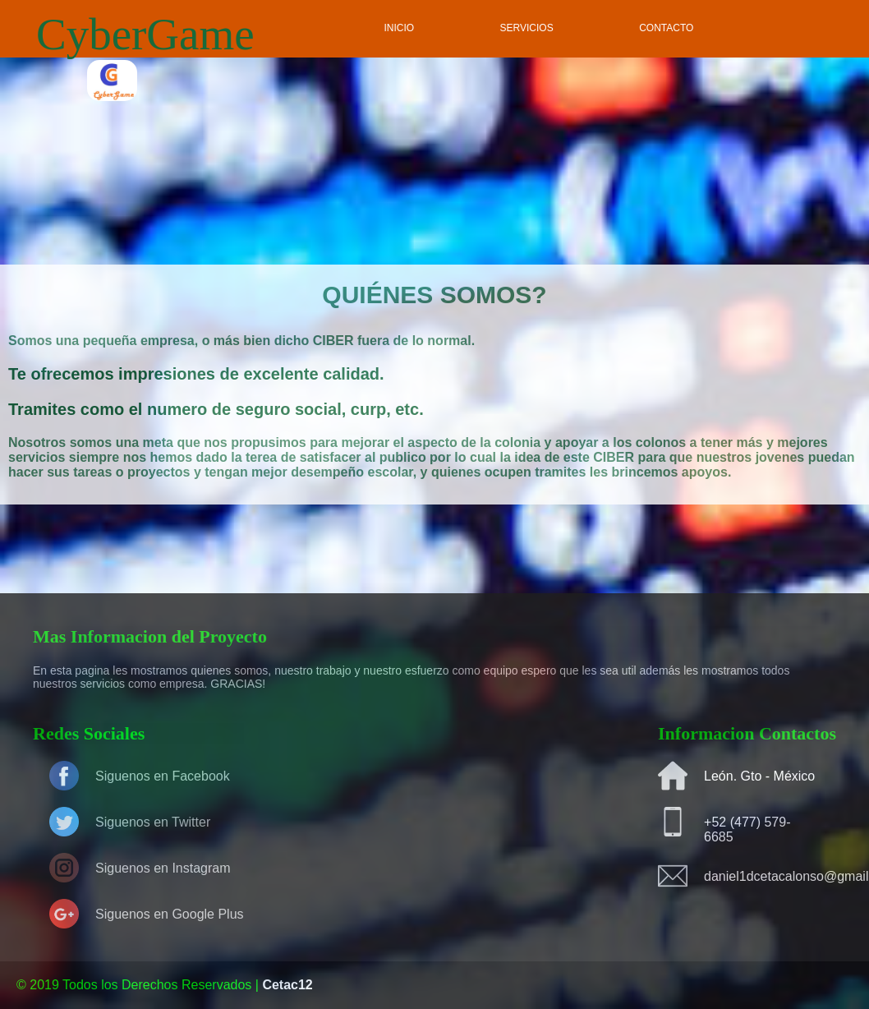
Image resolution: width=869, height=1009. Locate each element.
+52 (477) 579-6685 (747, 829)
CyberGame (145, 34)
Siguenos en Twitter (152, 822)
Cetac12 (287, 985)
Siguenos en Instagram (163, 868)
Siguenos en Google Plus (169, 914)
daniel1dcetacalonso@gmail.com (761, 876)
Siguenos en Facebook (162, 776)
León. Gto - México (759, 776)
